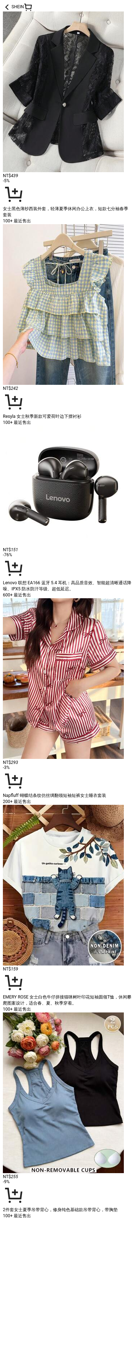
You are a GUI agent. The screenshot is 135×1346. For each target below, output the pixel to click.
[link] (63, 1257)
